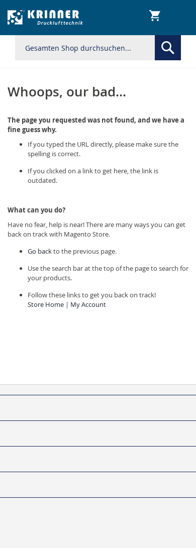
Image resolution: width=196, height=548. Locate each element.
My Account (88, 304)
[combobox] (98, 47)
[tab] (98, 390)
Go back (40, 251)
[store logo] (45, 17)
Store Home (46, 304)
